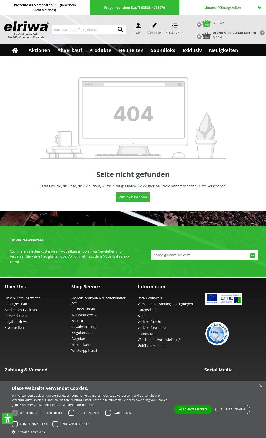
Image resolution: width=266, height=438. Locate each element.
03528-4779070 (153, 7)
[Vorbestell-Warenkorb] (225, 35)
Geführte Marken (151, 345)
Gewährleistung (83, 326)
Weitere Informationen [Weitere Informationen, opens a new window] (79, 405)
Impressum (146, 333)
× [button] (260, 386)
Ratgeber (78, 338)
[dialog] (133, 409)
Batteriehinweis (150, 298)
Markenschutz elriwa (21, 310)
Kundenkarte (81, 344)
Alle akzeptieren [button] (193, 409)
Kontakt (77, 320)
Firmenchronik (16, 315)
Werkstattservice (84, 315)
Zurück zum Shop (133, 197)
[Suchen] (120, 29)
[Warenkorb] (209, 23)
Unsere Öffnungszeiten (22, 298)
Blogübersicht (82, 332)
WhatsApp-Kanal (84, 350)
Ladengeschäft (16, 304)
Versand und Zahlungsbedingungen (165, 304)
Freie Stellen (14, 327)
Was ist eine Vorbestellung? (159, 339)
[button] (7, 418)
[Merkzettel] (154, 30)
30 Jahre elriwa (16, 321)
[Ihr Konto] (138, 30)
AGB (141, 315)
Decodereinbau (83, 309)
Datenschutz (147, 310)
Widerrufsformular (152, 327)
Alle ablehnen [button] (233, 409)
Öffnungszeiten (232, 7)
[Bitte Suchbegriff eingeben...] (83, 29)
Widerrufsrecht (149, 321)
